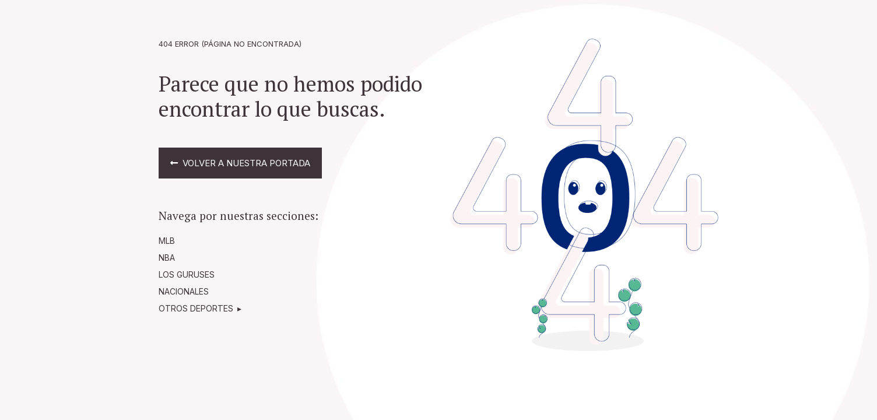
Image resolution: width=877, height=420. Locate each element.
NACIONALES (184, 291)
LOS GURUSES (187, 274)
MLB (167, 241)
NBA (167, 257)
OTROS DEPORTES (196, 308)
